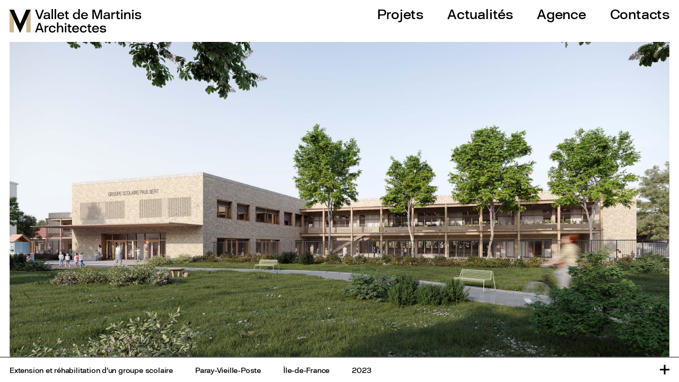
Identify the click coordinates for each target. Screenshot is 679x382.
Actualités (480, 14)
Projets (400, 14)
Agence (561, 14)
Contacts (639, 14)
